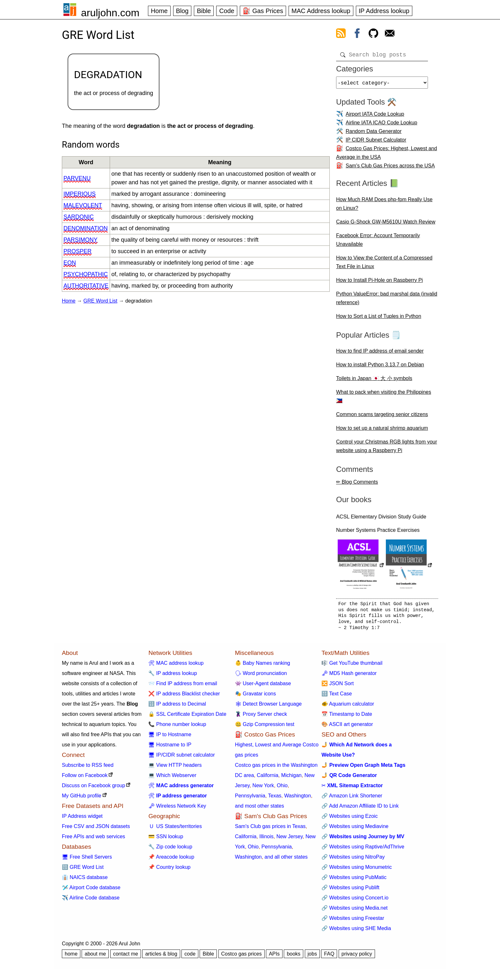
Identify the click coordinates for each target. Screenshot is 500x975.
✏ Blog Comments (357, 484)
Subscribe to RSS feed (88, 767)
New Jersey (289, 839)
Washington (297, 798)
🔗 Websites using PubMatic (353, 880)
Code (226, 10)
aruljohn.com (110, 12)
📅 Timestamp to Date (346, 716)
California (267, 778)
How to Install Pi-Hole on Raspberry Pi (379, 282)
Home (159, 10)
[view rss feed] (341, 34)
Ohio (282, 788)
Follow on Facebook (84, 778)
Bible (204, 10)
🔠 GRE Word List (83, 869)
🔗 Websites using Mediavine (354, 829)
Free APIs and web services (93, 839)
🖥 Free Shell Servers (87, 859)
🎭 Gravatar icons (255, 696)
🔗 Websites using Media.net (354, 910)
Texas (275, 798)
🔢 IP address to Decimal (177, 706)
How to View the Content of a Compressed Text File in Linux (384, 265)
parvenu (77, 178)
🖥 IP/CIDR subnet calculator (181, 757)
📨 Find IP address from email (182, 686)
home (71, 956)
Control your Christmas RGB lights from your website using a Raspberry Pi (386, 449)
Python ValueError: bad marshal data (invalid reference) (386, 301)
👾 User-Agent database (263, 686)
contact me (125, 956)
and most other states (259, 808)
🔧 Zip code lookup (170, 849)
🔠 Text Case (336, 696)
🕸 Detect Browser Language (268, 706)
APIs (274, 956)
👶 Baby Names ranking (262, 665)
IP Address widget (82, 818)
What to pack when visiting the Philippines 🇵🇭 (383, 399)
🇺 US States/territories (175, 829)
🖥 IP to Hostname (169, 737)
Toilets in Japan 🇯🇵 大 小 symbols (374, 381)
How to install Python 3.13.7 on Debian (380, 367)
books (293, 956)
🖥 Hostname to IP (169, 747)
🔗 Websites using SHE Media (356, 931)
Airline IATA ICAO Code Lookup (381, 125)
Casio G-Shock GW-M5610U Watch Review (385, 224)
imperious (79, 194)
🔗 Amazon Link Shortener (351, 798)
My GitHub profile (81, 798)
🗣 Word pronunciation (261, 675)
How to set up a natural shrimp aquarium (382, 430)
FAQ (329, 956)
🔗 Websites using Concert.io (354, 900)
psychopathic (85, 274)
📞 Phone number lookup (177, 726)
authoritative (85, 285)
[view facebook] (357, 34)
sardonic (78, 217)
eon (69, 263)
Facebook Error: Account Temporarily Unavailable (378, 242)
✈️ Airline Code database (91, 900)
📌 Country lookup (169, 869)
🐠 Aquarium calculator (347, 706)
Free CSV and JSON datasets (96, 829)
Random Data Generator (373, 133)
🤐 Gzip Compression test (264, 726)
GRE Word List (100, 301)
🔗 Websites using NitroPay (353, 859)
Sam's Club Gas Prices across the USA (390, 168)
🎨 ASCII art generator (347, 726)
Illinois (266, 839)
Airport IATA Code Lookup (375, 116)
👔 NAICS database (85, 880)
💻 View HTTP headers (175, 767)
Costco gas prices (241, 956)
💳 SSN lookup (165, 839)
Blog (182, 10)
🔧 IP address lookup (172, 675)
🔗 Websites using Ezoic (349, 818)
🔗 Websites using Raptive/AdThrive (362, 849)
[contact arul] (389, 34)
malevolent (82, 205)
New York (263, 788)
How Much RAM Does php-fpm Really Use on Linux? (384, 206)
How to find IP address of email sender (380, 353)
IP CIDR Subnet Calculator (376, 142)
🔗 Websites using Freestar (352, 920)
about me (95, 956)
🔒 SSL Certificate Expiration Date (187, 716)
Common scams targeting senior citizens (382, 417)
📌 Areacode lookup (171, 859)
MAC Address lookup (320, 10)
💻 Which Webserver (172, 778)
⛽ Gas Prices (263, 10)
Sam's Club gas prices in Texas (270, 829)
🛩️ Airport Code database (91, 890)
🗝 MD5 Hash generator (349, 675)
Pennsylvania (250, 798)
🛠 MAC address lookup (175, 665)
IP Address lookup (384, 10)
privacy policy (357, 956)
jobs (312, 956)
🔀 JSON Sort (337, 686)
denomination (85, 228)
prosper (77, 251)
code (189, 956)
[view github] (373, 34)
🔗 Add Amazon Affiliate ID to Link (360, 808)
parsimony (80, 240)
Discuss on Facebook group (93, 788)
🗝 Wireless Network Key (177, 808)
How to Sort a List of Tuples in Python (378, 318)
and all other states (286, 859)
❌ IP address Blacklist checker (184, 696)
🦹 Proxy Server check (261, 716)
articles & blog (161, 956)
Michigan (291, 778)
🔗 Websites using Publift (350, 890)
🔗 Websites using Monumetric (356, 869)
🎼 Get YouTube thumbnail (351, 665)
